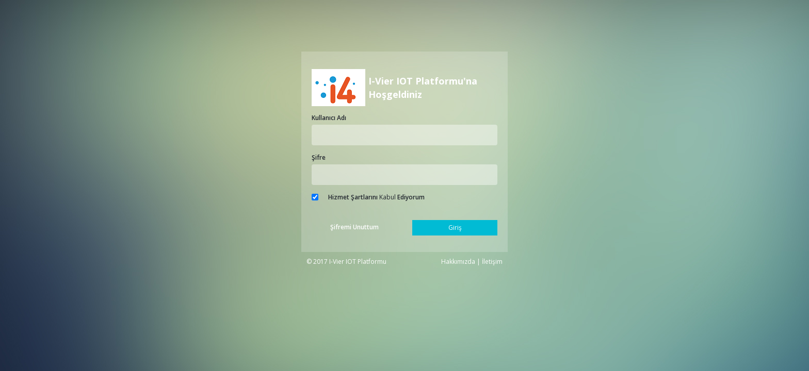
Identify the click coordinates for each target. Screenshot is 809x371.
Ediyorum (411, 197)
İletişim (492, 261)
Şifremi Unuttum (354, 227)
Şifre (319, 157)
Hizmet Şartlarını (353, 197)
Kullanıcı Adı (329, 117)
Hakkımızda (458, 261)
